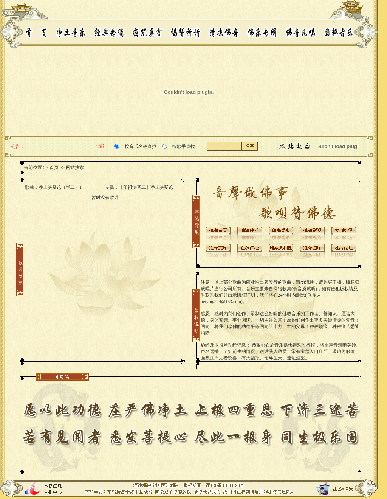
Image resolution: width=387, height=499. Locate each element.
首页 (54, 167)
